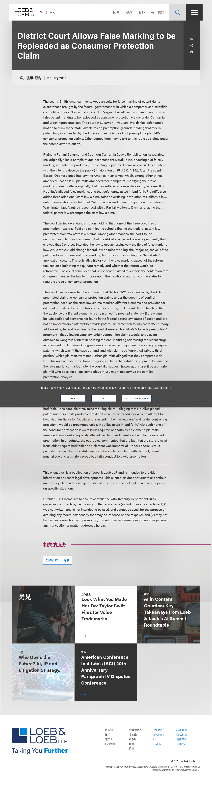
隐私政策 (181, 734)
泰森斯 (133, 739)
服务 (139, 12)
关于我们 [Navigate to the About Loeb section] (155, 12)
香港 (131, 749)
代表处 (133, 744)
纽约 (107, 734)
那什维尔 (110, 744)
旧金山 (133, 734)
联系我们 (181, 730)
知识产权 (52, 560)
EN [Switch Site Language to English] (44, 12)
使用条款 (181, 739)
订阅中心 (181, 744)
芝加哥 (109, 739)
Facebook (158, 734)
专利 (66, 560)
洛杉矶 (109, 730)
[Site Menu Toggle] (192, 12)
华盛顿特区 (135, 730)
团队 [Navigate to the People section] (114, 12)
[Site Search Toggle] (175, 12)
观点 (126, 12)
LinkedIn (157, 730)
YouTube (157, 744)
